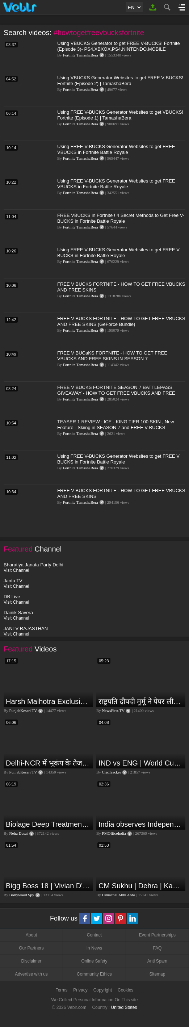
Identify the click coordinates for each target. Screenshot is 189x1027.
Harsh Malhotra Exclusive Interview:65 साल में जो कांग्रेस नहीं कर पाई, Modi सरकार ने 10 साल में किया (48, 701)
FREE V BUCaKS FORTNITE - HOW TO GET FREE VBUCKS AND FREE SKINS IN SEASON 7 (112, 355)
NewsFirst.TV (113, 710)
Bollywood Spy (21, 895)
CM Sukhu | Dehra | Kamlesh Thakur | (141, 886)
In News (94, 948)
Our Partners (31, 948)
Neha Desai (18, 833)
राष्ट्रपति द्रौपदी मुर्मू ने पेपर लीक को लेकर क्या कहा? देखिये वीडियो (141, 701)
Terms (62, 990)
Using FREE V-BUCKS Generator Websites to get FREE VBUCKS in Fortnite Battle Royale (116, 149)
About (31, 935)
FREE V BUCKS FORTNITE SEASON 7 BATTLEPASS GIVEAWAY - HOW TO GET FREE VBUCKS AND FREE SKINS (116, 393)
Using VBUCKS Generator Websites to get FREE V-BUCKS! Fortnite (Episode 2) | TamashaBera (120, 80)
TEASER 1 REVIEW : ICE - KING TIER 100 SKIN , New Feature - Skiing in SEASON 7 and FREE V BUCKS (115, 424)
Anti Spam (157, 961)
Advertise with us (31, 974)
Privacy (80, 990)
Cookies (125, 990)
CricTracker (111, 772)
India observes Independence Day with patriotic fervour (141, 824)
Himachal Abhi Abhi (118, 895)
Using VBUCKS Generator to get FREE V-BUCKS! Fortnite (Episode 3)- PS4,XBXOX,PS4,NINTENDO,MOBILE (118, 46)
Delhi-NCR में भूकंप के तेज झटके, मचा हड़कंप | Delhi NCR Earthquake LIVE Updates (48, 763)
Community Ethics (94, 974)
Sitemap (157, 974)
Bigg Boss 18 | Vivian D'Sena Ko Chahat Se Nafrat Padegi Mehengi (48, 886)
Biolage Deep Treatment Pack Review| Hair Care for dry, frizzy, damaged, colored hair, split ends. (48, 824)
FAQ (157, 948)
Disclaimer (31, 961)
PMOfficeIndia (114, 833)
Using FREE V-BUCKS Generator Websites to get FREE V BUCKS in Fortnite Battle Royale (118, 252)
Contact (94, 935)
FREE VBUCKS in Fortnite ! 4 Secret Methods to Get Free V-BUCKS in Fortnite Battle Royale (120, 218)
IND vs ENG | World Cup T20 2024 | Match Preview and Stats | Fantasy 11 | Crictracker (141, 763)
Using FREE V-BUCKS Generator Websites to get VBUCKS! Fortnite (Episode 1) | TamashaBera (120, 115)
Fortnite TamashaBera (80, 55)
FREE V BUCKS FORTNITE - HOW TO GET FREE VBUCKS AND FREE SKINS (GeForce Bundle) (121, 321)
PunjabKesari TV (23, 710)
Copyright (102, 990)
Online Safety (94, 961)
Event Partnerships (157, 935)
